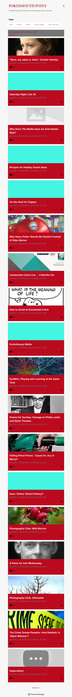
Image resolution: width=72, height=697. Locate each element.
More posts (36, 688)
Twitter (18, 24)
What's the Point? (53, 24)
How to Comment (39, 24)
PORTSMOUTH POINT (28, 6)
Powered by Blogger (36, 694)
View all (12, 34)
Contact (27, 24)
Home (10, 24)
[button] (61, 67)
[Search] (64, 6)
